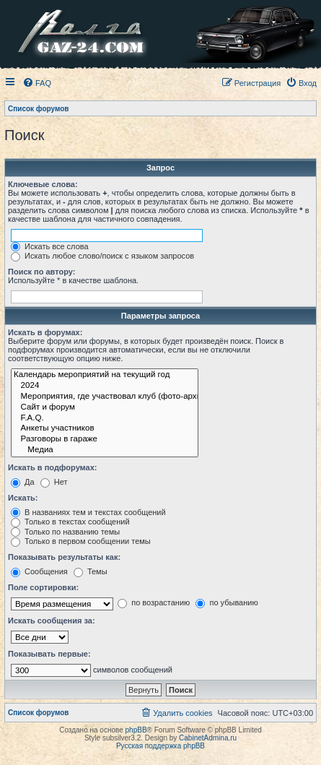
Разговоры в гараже (104, 439)
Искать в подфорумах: (52, 467)
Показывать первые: (49, 653)
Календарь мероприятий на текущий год (104, 375)
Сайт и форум (104, 407)
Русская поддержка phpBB (160, 746)
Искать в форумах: (45, 332)
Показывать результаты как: (64, 557)
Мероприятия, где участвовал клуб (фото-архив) (104, 397)
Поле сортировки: (43, 587)
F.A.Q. (104, 418)
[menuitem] (36, 83)
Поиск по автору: (41, 271)
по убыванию (226, 602)
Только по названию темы (65, 531)
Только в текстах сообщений (70, 521)
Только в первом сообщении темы (81, 541)
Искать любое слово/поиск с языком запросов (102, 255)
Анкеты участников (104, 428)
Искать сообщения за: (51, 620)
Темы (90, 571)
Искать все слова (50, 246)
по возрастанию (154, 602)
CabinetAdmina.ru (208, 738)
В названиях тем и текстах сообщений (88, 512)
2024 (104, 386)
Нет (54, 481)
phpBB (136, 730)
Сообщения (39, 571)
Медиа (104, 450)
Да (23, 481)
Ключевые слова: (43, 184)
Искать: (23, 497)
